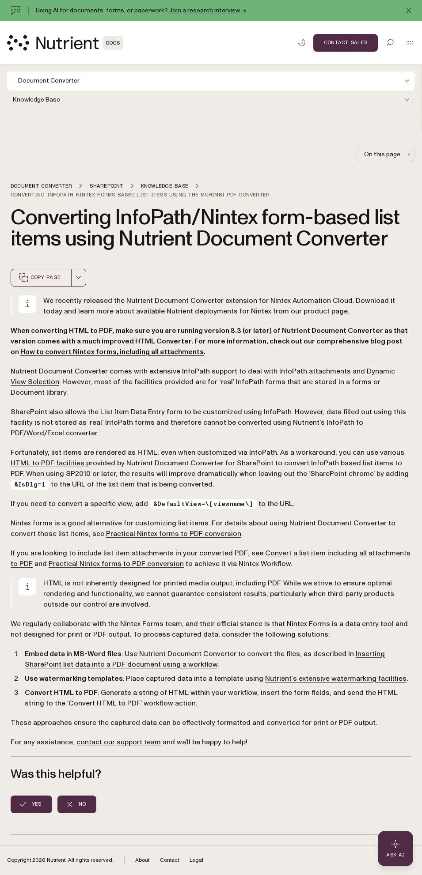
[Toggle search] (390, 42)
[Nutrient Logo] (65, 43)
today (52, 311)
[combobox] (78, 278)
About (142, 860)
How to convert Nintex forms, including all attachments (112, 352)
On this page (388, 154)
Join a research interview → (207, 10)
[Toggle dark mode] (302, 42)
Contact (169, 860)
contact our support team (118, 742)
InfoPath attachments (315, 371)
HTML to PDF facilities (47, 463)
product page (326, 311)
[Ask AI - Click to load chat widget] (395, 848)
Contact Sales (345, 42)
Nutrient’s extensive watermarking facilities (336, 678)
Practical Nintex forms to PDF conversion (173, 534)
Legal (196, 860)
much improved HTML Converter (136, 341)
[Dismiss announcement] (409, 10)
